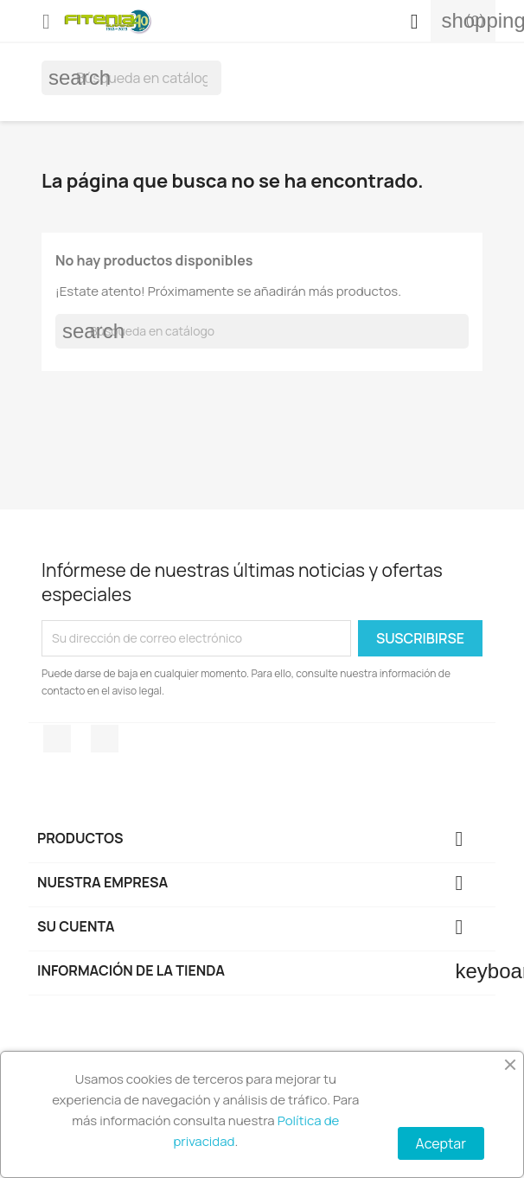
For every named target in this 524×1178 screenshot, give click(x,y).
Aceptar (441, 1143)
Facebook (57, 738)
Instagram (104, 738)
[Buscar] (131, 78)
